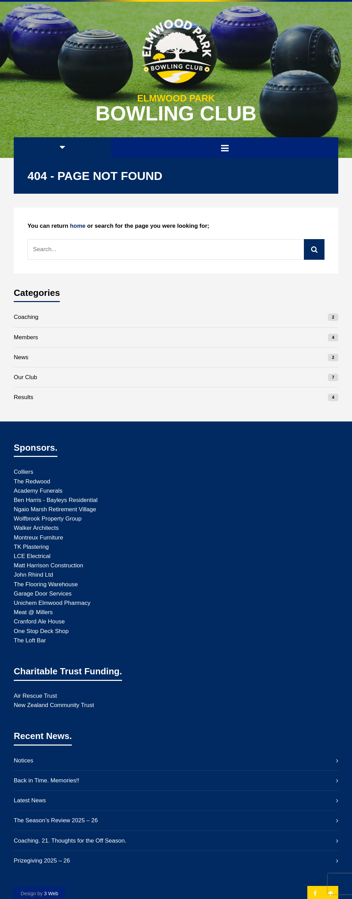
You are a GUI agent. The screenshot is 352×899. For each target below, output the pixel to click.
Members (26, 337)
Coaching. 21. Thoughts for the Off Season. (70, 840)
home (77, 226)
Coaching (26, 317)
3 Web (51, 893)
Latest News (30, 800)
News (21, 357)
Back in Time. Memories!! (46, 780)
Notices (23, 760)
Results (23, 397)
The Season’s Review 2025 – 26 (56, 820)
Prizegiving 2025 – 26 (42, 860)
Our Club (25, 377)
